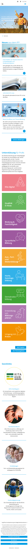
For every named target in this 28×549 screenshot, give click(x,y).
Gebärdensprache (20, 1)
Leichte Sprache (17, 1)
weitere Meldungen (18, 139)
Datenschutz (11, 547)
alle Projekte (20, 347)
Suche (24, 1)
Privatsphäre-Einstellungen (14, 536)
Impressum (17, 547)
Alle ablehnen (14, 540)
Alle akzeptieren (14, 543)
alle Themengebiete (18, 351)
